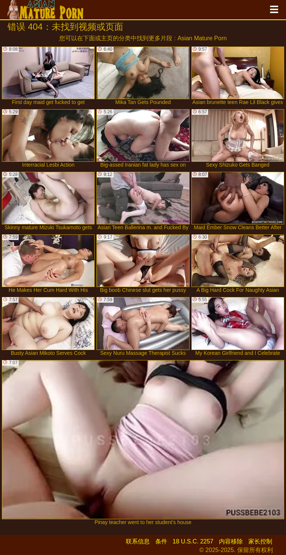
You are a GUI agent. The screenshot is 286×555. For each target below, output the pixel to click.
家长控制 (260, 541)
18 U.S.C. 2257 (193, 541)
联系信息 (138, 541)
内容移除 (231, 541)
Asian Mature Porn (202, 38)
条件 (161, 541)
